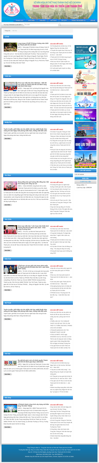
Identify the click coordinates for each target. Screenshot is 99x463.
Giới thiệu (31, 20)
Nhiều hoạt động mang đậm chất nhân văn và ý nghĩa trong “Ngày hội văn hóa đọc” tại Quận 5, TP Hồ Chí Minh (61, 390)
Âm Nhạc (8, 175)
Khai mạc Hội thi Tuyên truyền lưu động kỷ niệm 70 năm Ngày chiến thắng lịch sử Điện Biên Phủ (61, 64)
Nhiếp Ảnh (8, 122)
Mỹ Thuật (8, 303)
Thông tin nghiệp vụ (78, 20)
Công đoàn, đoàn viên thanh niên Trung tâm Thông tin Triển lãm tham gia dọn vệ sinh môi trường (61, 431)
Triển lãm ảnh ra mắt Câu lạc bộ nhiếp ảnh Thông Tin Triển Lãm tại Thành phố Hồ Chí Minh (61, 167)
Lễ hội (7, 36)
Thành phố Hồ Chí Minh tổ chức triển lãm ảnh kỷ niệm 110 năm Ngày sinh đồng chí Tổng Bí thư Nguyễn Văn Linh (61, 97)
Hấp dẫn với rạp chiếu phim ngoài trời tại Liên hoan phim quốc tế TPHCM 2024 (61, 270)
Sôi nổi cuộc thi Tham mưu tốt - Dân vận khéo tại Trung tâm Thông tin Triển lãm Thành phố (60, 202)
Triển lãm (8, 76)
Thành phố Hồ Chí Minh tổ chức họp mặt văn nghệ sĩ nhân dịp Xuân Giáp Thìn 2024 (60, 242)
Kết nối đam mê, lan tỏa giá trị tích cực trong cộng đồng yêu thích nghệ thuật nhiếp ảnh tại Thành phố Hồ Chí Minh (61, 161)
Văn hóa (42, 20)
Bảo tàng (8, 397)
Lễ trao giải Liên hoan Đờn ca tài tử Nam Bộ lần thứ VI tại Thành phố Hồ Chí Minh (60, 196)
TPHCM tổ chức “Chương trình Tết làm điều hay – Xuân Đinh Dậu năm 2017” (60, 295)
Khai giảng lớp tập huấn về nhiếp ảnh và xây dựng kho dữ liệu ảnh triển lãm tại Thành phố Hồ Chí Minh (61, 288)
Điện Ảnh (8, 259)
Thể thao (53, 20)
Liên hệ (92, 20)
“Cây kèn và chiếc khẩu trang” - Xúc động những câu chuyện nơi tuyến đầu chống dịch (60, 372)
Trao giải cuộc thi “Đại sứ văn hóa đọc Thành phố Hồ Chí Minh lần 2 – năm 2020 (61, 383)
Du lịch (64, 20)
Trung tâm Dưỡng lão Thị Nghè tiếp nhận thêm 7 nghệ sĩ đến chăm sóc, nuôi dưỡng (60, 235)
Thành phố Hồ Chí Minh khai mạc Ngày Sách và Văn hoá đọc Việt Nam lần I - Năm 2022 (60, 365)
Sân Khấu (8, 219)
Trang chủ (19, 20)
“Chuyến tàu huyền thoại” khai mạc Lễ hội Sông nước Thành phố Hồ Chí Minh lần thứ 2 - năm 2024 (61, 53)
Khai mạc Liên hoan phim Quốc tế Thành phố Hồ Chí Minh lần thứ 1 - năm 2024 (61, 277)
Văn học (7, 353)
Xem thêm (7, 66)
